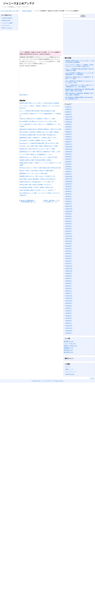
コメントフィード (71, 371)
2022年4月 (69, 226)
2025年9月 (69, 124)
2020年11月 (69, 268)
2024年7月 (69, 159)
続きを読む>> (24, 95)
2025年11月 (69, 119)
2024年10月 (69, 151)
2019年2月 (69, 320)
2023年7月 (69, 189)
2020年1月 (69, 293)
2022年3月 (69, 228)
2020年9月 (69, 273)
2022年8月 (69, 216)
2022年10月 (69, 211)
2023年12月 (69, 176)
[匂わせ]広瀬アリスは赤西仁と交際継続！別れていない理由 (35, 140)
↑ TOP (92, 378)
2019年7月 (69, 308)
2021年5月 (69, 253)
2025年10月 (69, 122)
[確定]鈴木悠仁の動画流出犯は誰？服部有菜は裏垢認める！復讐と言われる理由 (40, 129)
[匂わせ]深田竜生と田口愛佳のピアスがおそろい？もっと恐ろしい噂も (38, 121)
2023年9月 (69, 184)
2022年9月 (69, 214)
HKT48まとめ (68, 350)
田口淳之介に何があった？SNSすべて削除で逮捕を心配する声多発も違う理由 (40, 168)
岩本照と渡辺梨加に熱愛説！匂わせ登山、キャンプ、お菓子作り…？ (38, 190)
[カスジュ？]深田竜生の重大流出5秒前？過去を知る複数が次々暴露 (37, 111)
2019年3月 (69, 318)
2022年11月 (69, 209)
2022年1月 (69, 233)
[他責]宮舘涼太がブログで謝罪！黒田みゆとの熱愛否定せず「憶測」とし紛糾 (40, 151)
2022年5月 (69, 223)
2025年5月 (69, 134)
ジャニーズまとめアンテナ (19, 3)
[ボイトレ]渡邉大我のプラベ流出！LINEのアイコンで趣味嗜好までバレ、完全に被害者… (80, 86)
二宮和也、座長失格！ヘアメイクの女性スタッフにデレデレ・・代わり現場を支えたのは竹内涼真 (50, 201)
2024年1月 (69, 174)
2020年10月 (69, 271)
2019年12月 (69, 296)
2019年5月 (69, 313)
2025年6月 (69, 132)
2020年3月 (69, 288)
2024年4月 (69, 166)
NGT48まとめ (68, 352)
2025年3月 (69, 139)
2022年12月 (69, 206)
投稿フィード (69, 369)
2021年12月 (69, 236)
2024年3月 (69, 169)
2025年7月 (69, 129)
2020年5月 (69, 283)
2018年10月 (69, 330)
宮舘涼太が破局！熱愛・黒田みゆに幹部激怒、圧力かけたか (35, 184)
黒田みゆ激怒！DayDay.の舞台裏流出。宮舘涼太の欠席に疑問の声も (38, 179)
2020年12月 (69, 266)
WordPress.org (70, 374)
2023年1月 (69, 204)
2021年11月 (69, 238)
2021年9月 (69, 243)
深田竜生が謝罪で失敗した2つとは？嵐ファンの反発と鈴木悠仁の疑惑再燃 (39, 103)
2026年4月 (69, 107)
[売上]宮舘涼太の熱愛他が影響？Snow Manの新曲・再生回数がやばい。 (38, 135)
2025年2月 (69, 141)
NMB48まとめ (68, 348)
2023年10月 (69, 181)
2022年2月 (69, 231)
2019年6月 (69, 311)
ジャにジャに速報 (7, 23)
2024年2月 (69, 171)
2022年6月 (69, 221)
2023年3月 (69, 199)
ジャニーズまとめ (69, 343)
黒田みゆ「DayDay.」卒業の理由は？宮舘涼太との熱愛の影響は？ (37, 170)
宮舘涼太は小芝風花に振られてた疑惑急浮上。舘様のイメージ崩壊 (37, 118)
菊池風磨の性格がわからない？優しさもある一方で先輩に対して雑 (37, 176)
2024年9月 (69, 154)
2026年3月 (69, 109)
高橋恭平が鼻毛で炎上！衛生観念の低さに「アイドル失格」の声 (37, 182)
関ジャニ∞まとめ (7, 28)
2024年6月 (69, 161)
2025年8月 (69, 127)
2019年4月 (69, 315)
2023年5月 (69, 194)
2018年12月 (69, 325)
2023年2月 (69, 201)
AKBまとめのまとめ (70, 346)
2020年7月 (69, 278)
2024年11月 (69, 149)
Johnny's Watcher (7, 18)
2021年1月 (69, 263)
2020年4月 (69, 286)
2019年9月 (69, 303)
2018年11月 (69, 328)
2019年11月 (69, 298)
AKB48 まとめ (68, 341)
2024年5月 (69, 164)
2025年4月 (69, 137)
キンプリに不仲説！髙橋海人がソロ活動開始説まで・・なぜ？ (36, 154)
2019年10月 (69, 301)
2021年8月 (69, 246)
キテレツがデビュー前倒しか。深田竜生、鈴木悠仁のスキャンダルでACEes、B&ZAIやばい (79, 65)
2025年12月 (69, 117)
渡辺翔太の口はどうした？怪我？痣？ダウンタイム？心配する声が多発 (38, 157)
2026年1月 (69, 114)
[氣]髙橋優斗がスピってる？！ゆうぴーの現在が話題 (33, 173)
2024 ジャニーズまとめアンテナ (46, 380)
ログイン (68, 366)
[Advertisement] (40, 31)
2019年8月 (69, 306)
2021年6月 (69, 251)
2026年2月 (69, 112)
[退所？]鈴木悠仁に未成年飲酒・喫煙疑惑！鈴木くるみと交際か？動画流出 (39, 132)
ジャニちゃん (6, 25)
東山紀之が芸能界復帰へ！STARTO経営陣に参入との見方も (28, 201)
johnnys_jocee (6, 20)
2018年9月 (69, 333)
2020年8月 (69, 276)
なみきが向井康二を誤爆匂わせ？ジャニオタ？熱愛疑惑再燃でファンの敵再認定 (79, 73)
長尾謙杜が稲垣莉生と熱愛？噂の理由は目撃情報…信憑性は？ (36, 160)
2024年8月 (69, 156)
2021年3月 (69, 258)
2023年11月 (69, 179)
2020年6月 (69, 281)
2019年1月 (69, 323)
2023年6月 (69, 191)
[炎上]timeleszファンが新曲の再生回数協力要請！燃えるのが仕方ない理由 (39, 143)
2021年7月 (69, 248)
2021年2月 (69, 261)
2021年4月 (69, 256)
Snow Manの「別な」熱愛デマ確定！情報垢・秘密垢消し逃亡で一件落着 (39, 146)
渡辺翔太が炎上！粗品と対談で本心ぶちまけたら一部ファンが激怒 (37, 149)
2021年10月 (69, 241)
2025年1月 (69, 144)
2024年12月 (69, 146)
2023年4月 (69, 196)
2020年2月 (69, 291)
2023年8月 (69, 186)
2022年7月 (69, 218)
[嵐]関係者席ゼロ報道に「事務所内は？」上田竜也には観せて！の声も (38, 137)
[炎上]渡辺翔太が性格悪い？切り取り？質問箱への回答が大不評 (36, 187)
